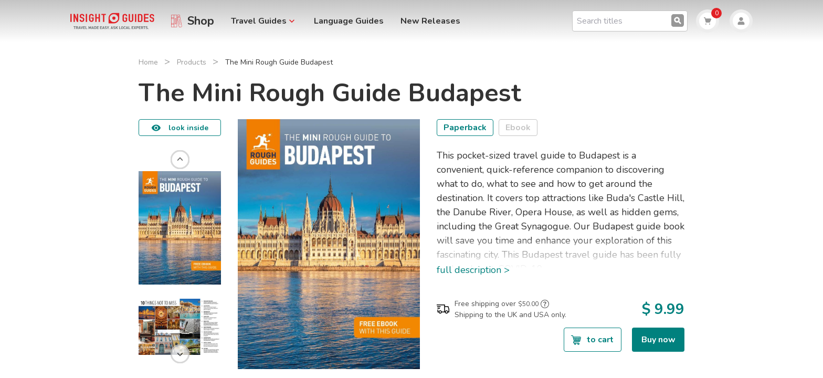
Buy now (658, 339)
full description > (473, 270)
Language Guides (349, 21)
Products (191, 62)
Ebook (518, 127)
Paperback (465, 127)
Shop (200, 21)
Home (148, 62)
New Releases (430, 21)
